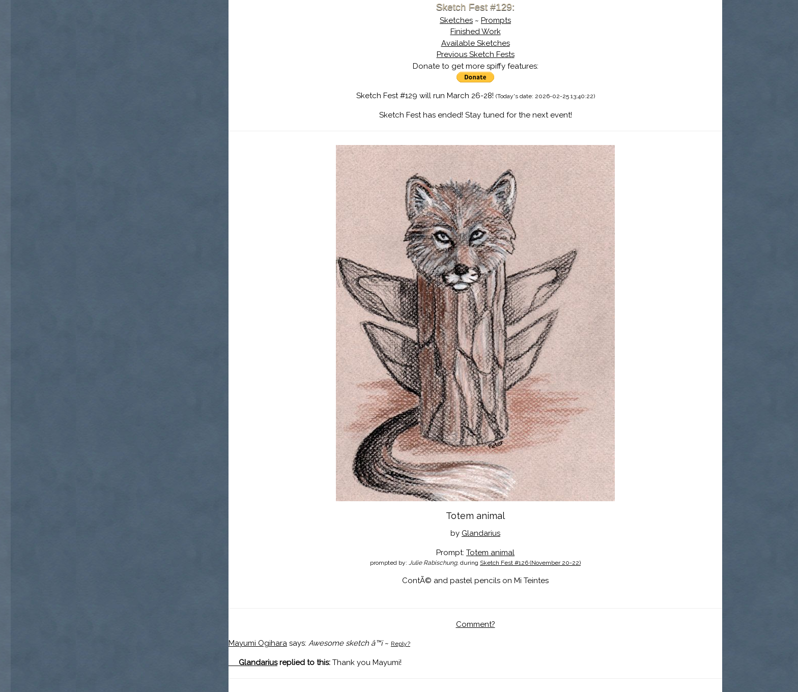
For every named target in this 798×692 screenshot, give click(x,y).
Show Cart (136, 132)
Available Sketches (475, 43)
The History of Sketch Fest (152, 88)
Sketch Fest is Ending (152, 57)
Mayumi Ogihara (258, 643)
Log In (127, 119)
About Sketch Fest (152, 72)
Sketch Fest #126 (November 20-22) (530, 562)
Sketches (456, 20)
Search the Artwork (152, 103)
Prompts (496, 20)
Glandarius (481, 533)
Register (173, 119)
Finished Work (475, 31)
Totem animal (490, 552)
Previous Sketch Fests (476, 54)
